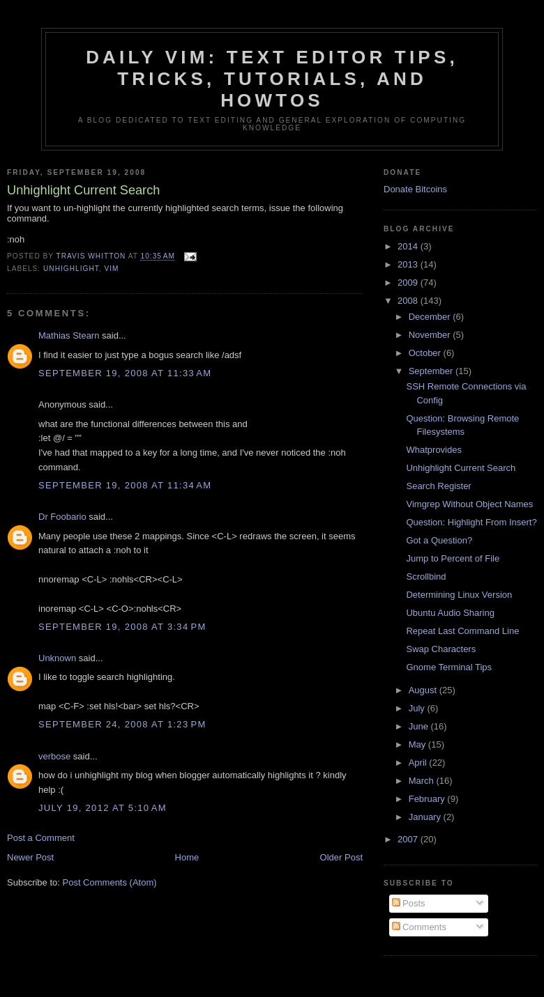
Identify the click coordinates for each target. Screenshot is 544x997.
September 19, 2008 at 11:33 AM (124, 373)
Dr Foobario (62, 516)
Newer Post (30, 857)
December (431, 316)
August (424, 690)
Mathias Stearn (68, 335)
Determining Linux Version (459, 594)
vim (111, 268)
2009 (409, 282)
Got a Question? (439, 540)
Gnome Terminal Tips (449, 667)
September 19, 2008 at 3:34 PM (122, 626)
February (428, 799)
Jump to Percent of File (452, 558)
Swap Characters (441, 649)
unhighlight (71, 268)
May (418, 744)
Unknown (57, 658)
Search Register (438, 486)
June (420, 726)
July (418, 708)
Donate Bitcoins (415, 189)
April (419, 762)
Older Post (341, 857)
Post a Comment (41, 838)
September (432, 371)
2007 (409, 839)
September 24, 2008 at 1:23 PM (122, 724)
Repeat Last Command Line (462, 631)
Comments (419, 927)
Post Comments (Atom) (110, 882)
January (426, 817)
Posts (408, 903)
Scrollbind (426, 576)
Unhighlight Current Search (460, 468)
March (423, 780)
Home (187, 857)
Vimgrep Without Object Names (469, 504)
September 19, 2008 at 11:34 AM (124, 485)
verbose (54, 756)
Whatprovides (433, 450)
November (431, 335)
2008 (409, 300)
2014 (409, 246)
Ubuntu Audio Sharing (450, 613)
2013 (409, 264)
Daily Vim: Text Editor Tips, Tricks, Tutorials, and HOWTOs (272, 79)
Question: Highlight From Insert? (471, 522)
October (426, 353)
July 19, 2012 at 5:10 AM (102, 808)
